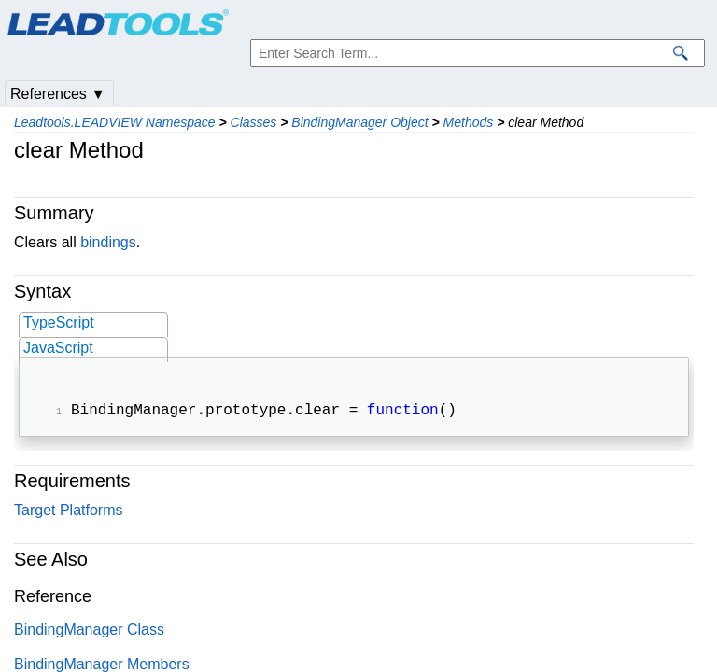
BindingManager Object (359, 122)
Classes (254, 122)
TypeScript (58, 322)
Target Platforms (68, 512)
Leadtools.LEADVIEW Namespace (115, 122)
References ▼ (57, 94)
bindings (108, 242)
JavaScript (58, 348)
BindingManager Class (89, 631)
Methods (468, 122)
